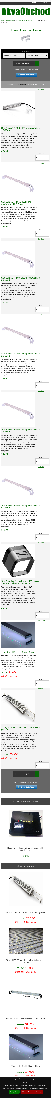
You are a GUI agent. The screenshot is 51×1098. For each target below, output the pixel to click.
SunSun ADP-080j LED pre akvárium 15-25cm (20, 129)
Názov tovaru (32, 84)
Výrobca (10, 84)
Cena (42, 84)
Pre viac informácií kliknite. (38, 1088)
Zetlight (40, 688)
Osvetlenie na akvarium (24, 20)
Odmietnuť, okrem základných (32, 1092)
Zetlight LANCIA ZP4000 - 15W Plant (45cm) (20, 728)
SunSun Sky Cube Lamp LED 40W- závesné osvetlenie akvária (20, 582)
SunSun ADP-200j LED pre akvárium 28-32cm (20, 354)
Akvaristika (10, 20)
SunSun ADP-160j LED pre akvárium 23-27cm (20, 278)
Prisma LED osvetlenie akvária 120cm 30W (25, 1018)
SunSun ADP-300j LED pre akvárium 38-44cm (20, 430)
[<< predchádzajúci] (22, 63)
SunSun (41, 89)
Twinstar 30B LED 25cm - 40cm (18, 652)
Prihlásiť (43, 2)
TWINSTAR (42, 620)
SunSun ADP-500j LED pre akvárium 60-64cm (20, 506)
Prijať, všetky (14, 1092)
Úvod (34, 2)
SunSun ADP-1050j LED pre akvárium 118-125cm (16, 202)
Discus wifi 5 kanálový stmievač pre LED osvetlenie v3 (25, 849)
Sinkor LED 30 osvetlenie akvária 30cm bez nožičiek (25, 961)
